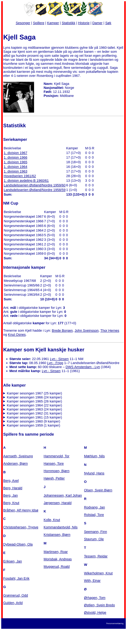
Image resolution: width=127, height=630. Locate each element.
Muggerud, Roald (57, 566)
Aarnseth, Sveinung (18, 456)
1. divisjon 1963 (15, 171)
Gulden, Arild (13, 603)
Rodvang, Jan (94, 507)
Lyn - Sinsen (59, 359)
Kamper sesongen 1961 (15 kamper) (34, 417)
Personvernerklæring (114, 623)
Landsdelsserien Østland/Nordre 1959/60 (35, 185)
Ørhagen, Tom (94, 598)
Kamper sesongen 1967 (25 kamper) (34, 393)
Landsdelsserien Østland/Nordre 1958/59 (35, 190)
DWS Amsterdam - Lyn (83, 367)
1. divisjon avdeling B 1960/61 (26, 180)
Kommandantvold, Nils (61, 527)
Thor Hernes (109, 330)
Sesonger (23, 23)
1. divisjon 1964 (15, 167)
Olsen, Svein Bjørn (98, 490)
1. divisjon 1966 (15, 157)
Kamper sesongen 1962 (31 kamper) (34, 413)
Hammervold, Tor (56, 456)
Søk (108, 23)
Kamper (53, 23)
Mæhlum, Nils (94, 456)
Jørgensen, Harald (58, 503)
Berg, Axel (11, 481)
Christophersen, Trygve (20, 527)
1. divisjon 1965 (15, 162)
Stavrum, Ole (94, 539)
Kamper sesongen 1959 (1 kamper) (33, 425)
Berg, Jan (10, 495)
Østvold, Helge (95, 612)
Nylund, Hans (94, 473)
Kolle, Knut (52, 520)
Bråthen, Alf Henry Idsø (20, 510)
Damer (97, 23)
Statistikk (68, 23)
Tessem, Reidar (96, 556)
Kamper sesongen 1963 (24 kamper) (34, 409)
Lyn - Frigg (55, 363)
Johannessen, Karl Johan (63, 495)
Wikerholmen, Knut (98, 573)
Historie (84, 23)
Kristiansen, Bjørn (57, 535)
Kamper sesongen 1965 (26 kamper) (34, 401)
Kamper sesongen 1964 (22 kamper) (34, 405)
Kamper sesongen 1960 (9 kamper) (33, 421)
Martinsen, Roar (56, 552)
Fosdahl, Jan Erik (16, 578)
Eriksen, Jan (12, 561)
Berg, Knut (11, 503)
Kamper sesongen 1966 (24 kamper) (34, 397)
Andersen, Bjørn (15, 463)
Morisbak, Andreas (58, 559)
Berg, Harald (12, 488)
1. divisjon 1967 (15, 153)
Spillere (38, 23)
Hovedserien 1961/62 (20, 176)
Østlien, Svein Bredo (99, 605)
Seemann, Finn (95, 532)
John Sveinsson (86, 330)
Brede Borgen (62, 330)
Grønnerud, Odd (15, 595)
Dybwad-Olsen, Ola (18, 544)
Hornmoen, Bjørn (57, 471)
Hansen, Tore (54, 463)
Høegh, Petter (54, 478)
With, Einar (92, 580)
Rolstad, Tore (94, 515)
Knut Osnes (17, 334)
